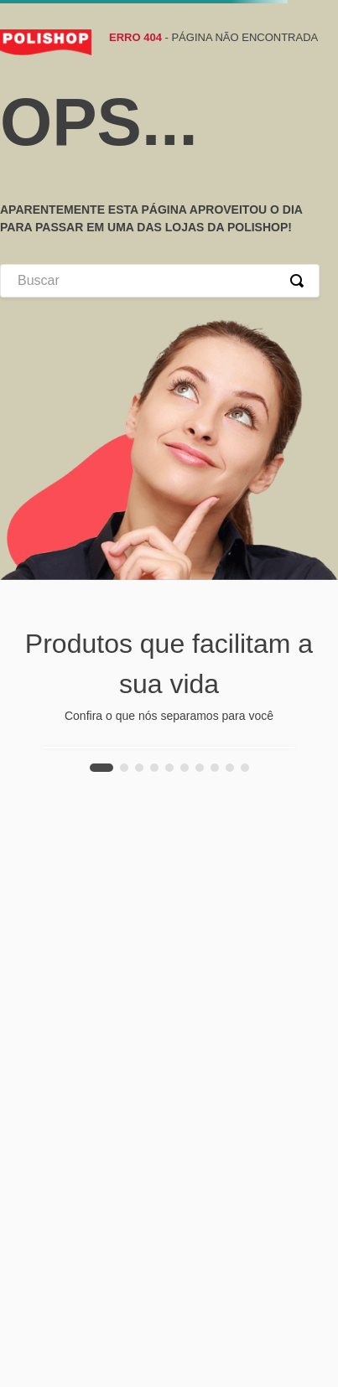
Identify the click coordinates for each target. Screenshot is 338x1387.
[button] (101, 767)
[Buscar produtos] (300, 281)
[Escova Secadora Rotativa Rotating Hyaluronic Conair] (169, 747)
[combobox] (160, 281)
